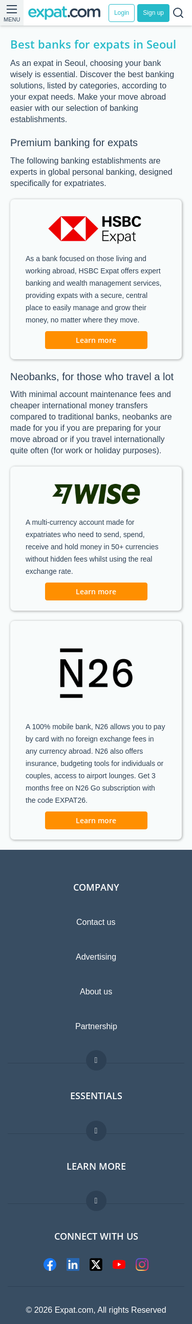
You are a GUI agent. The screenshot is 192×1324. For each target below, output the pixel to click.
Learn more (96, 340)
